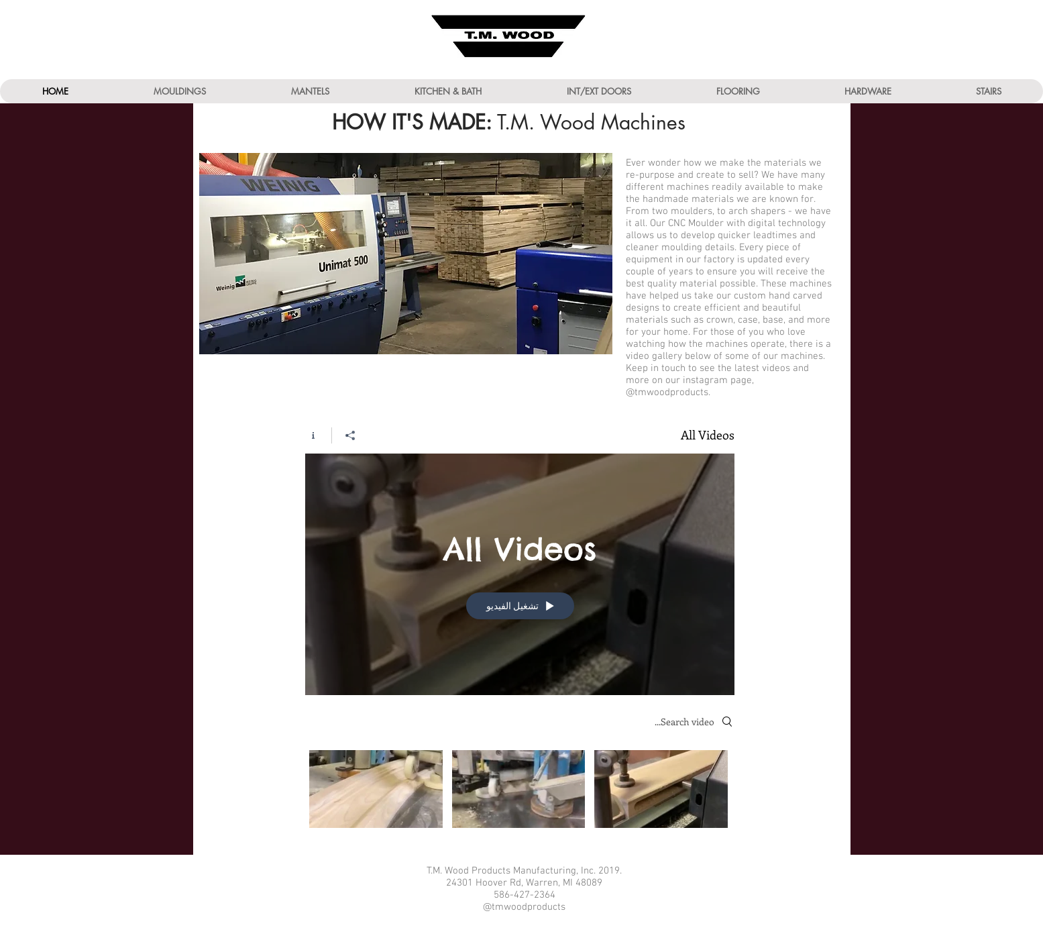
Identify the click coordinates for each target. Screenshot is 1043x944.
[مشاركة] (349, 435)
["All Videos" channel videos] (520, 792)
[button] (179, 91)
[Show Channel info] (318, 435)
